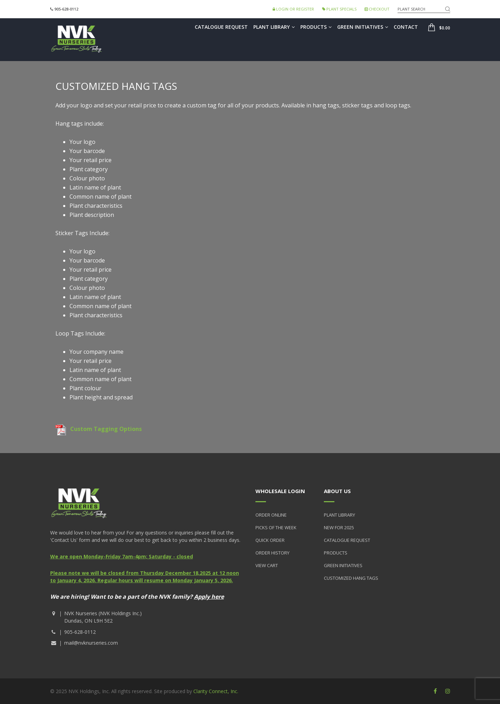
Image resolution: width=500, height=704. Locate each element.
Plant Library (274, 27)
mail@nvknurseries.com (91, 642)
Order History (272, 553)
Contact (406, 27)
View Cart (266, 565)
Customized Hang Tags (351, 578)
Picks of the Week (275, 527)
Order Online (271, 515)
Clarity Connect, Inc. (215, 691)
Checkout (377, 9)
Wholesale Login (280, 490)
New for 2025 (339, 527)
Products (316, 27)
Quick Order (270, 540)
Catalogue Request (221, 27)
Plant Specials (339, 9)
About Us (337, 490)
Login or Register (293, 9)
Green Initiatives (362, 27)
